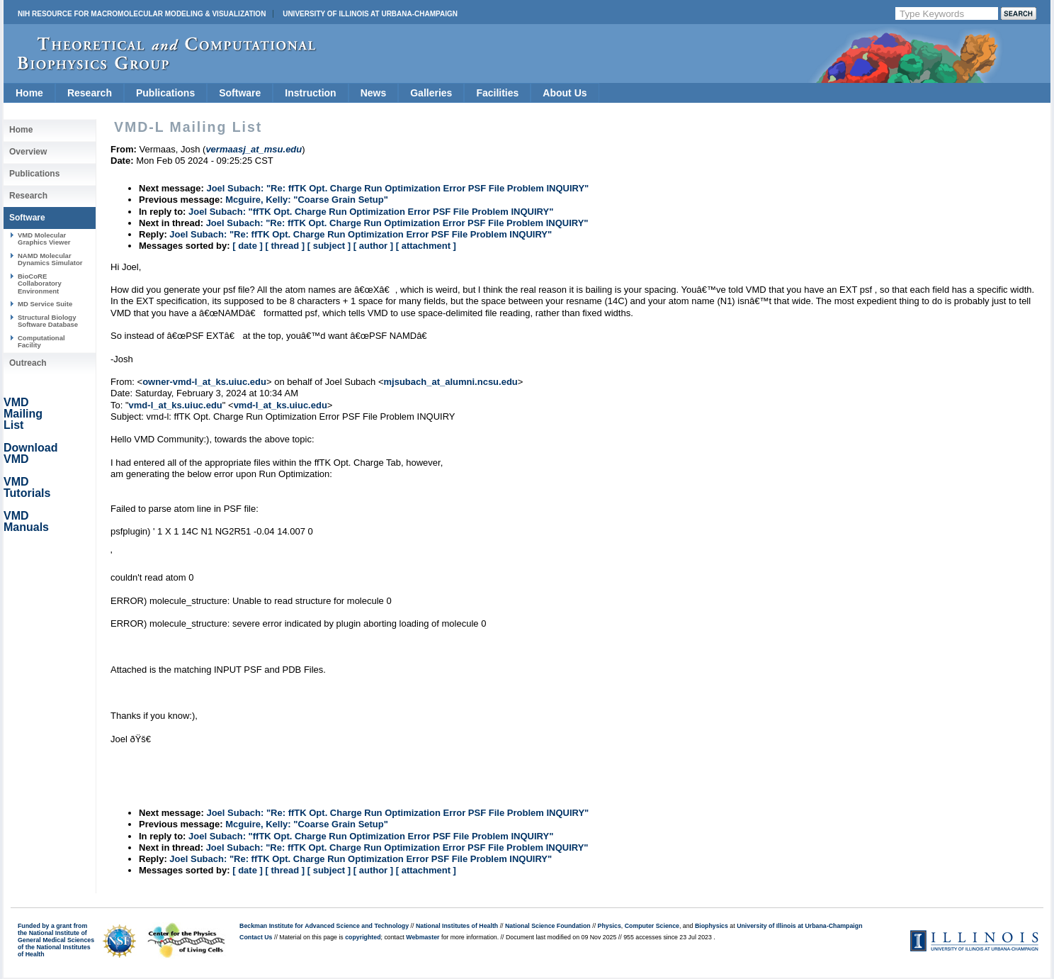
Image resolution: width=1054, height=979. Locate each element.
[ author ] (373, 245)
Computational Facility (41, 341)
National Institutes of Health (457, 925)
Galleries (431, 93)
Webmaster (422, 937)
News (374, 93)
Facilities (497, 93)
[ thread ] (285, 245)
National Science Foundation (548, 925)
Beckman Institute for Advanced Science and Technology (324, 925)
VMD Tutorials (27, 487)
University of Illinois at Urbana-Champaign (370, 14)
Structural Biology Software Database (48, 320)
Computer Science (652, 925)
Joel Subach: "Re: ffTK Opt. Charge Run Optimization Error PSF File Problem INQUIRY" (397, 188)
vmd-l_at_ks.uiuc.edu (175, 405)
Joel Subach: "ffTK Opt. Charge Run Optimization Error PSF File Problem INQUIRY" (370, 211)
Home (29, 93)
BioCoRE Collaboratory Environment (40, 283)
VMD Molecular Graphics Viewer (44, 238)
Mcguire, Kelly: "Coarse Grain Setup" (306, 199)
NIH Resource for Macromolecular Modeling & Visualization (142, 14)
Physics (609, 925)
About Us (564, 93)
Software (240, 93)
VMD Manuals (26, 521)
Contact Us (255, 937)
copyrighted (362, 937)
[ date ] (247, 245)
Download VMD (30, 453)
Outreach (28, 363)
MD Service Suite (45, 304)
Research (89, 93)
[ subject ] (329, 245)
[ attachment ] (426, 245)
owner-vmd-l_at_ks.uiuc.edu (204, 381)
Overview (28, 152)
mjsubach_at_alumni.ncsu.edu (451, 381)
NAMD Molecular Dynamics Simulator (50, 259)
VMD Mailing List (23, 413)
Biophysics (711, 925)
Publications (165, 93)
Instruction (310, 93)
